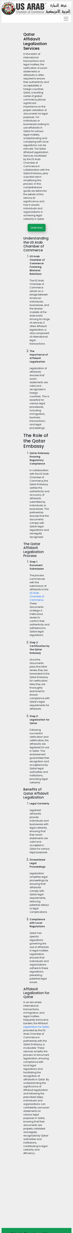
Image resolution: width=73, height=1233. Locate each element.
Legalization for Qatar (36, 1026)
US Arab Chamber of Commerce (37, 596)
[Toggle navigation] (66, 19)
